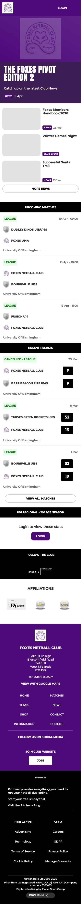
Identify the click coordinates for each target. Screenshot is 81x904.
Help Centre (23, 822)
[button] (74, 96)
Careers (58, 831)
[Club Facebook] (36, 563)
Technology (23, 841)
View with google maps (40, 683)
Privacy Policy (58, 851)
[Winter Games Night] (21, 145)
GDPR (58, 841)
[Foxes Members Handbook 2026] (21, 119)
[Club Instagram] (44, 563)
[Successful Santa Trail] (21, 171)
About (58, 822)
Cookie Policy (23, 861)
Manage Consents (58, 861)
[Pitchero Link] (49, 573)
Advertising (23, 831)
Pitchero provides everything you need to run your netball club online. (38, 791)
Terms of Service (23, 851)
